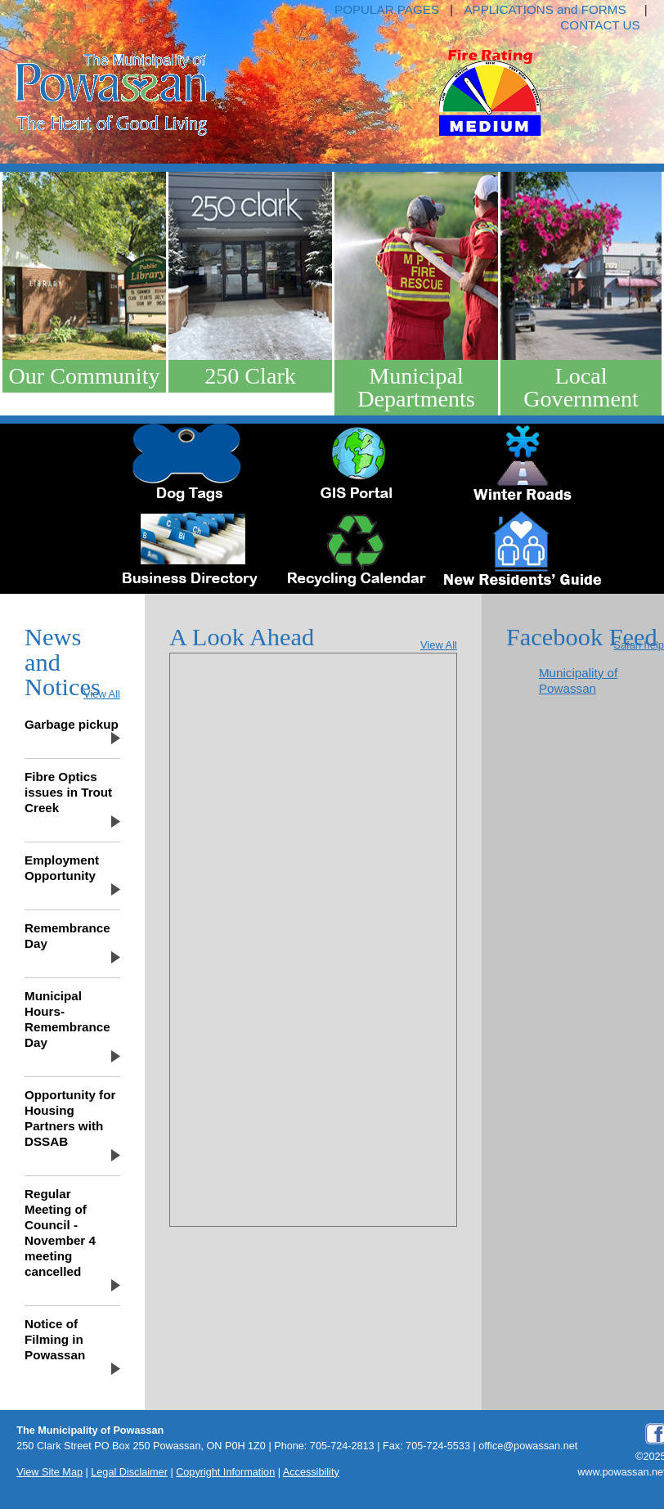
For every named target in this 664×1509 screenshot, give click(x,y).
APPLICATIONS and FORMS (545, 9)
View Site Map (49, 1472)
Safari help (638, 645)
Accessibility (311, 1472)
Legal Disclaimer (129, 1472)
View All (101, 694)
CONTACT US (599, 25)
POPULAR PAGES (386, 9)
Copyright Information (225, 1472)
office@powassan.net (527, 1446)
